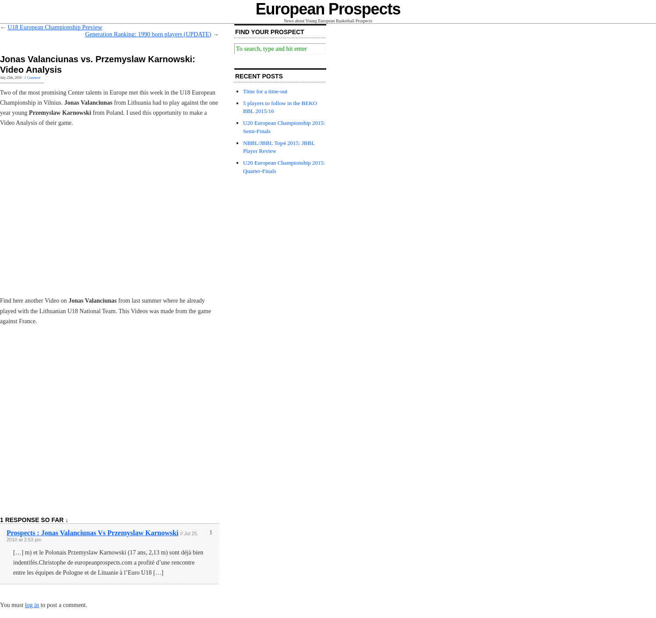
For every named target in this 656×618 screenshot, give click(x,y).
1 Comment (33, 78)
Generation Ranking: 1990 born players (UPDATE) (148, 34)
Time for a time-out (265, 91)
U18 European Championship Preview (55, 27)
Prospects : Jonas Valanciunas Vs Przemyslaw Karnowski (92, 533)
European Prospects (328, 9)
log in (32, 605)
